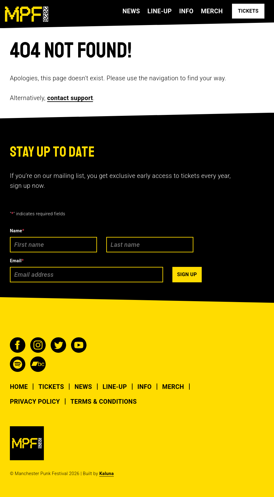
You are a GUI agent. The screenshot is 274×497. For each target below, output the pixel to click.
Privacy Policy (35, 401)
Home (19, 386)
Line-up (159, 11)
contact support (70, 98)
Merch (212, 11)
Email (17, 260)
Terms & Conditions (103, 401)
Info (186, 11)
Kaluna (106, 473)
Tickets (51, 386)
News (131, 11)
